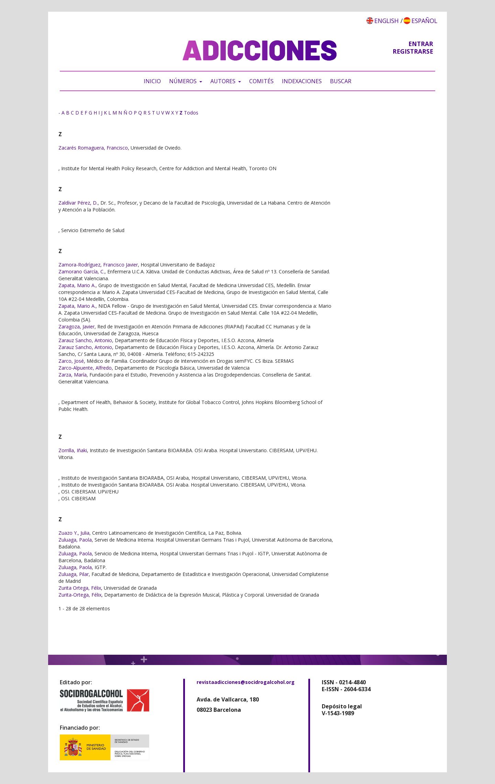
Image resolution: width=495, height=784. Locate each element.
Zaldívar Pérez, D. (78, 202)
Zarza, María (72, 374)
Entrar (420, 43)
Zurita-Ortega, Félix (79, 594)
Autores (223, 81)
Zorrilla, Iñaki (72, 450)
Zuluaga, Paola (75, 539)
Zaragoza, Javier (76, 326)
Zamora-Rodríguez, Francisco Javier (98, 264)
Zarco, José (71, 361)
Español (424, 20)
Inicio (152, 81)
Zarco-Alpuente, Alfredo (85, 367)
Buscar (340, 81)
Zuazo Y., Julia (73, 533)
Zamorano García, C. (81, 271)
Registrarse (413, 51)
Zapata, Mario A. (77, 285)
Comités (261, 81)
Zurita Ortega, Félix (79, 588)
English (386, 20)
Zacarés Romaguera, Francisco (93, 147)
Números (183, 81)
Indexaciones (302, 81)
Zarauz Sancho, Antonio (85, 340)
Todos (191, 112)
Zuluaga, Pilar (73, 574)
